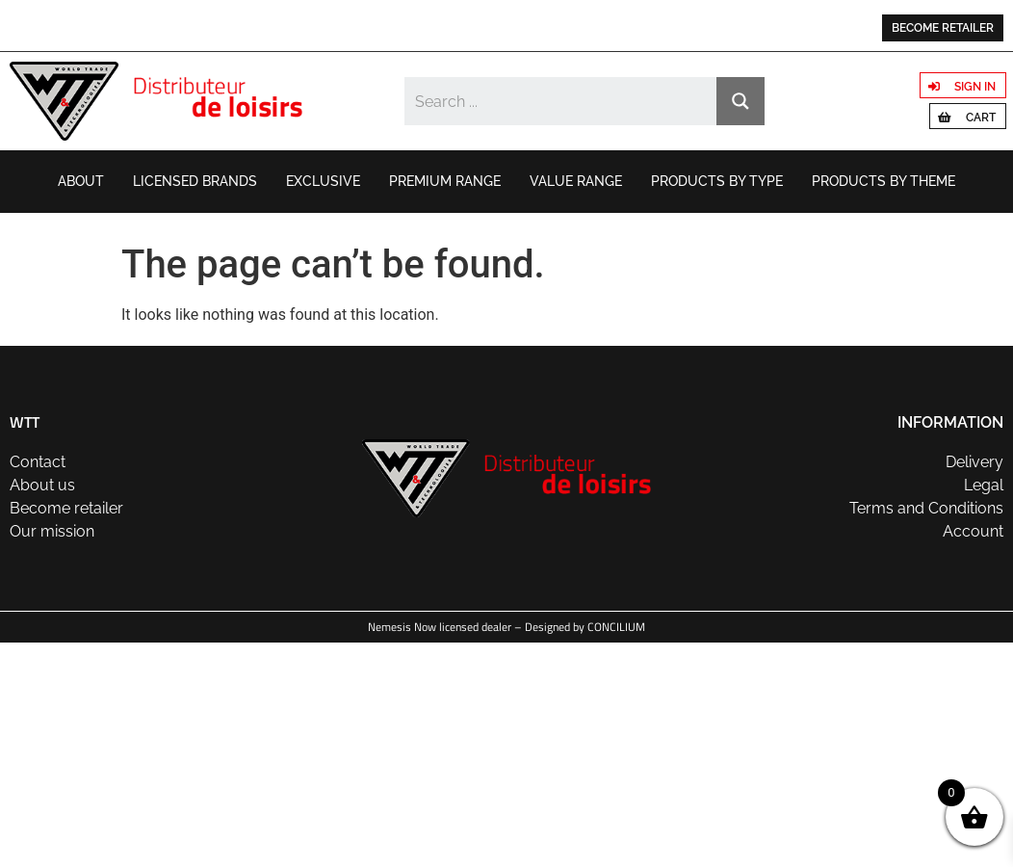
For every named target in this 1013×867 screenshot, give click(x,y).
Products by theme (883, 181)
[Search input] (561, 101)
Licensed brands (195, 181)
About (81, 181)
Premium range (445, 181)
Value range (576, 181)
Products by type (717, 181)
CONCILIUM (616, 626)
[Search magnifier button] (740, 101)
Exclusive (323, 181)
